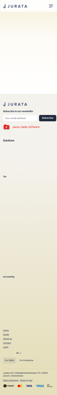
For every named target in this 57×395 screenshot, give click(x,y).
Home (6, 330)
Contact (7, 343)
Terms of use (26, 380)
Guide (6, 335)
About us (7, 339)
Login (5, 347)
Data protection (11, 380)
